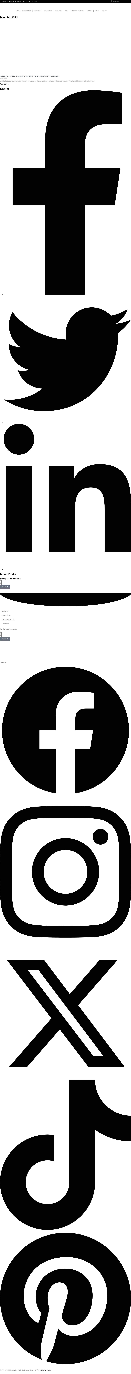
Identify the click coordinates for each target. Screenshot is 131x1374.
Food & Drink (58, 10)
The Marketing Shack (44, 1370)
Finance (90, 10)
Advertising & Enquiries (15, 1)
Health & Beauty (26, 10)
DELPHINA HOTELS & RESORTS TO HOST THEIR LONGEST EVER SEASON (29, 76)
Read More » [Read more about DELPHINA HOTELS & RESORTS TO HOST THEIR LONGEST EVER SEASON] (4, 84)
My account (5, 611)
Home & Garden (48, 10)
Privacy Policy (6, 615)
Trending (29, 1)
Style (17, 10)
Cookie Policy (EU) (8, 619)
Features (104, 10)
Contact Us (5, 1)
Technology (37, 10)
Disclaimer (5, 624)
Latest (23, 1)
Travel (66, 10)
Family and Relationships (78, 10)
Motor (97, 10)
